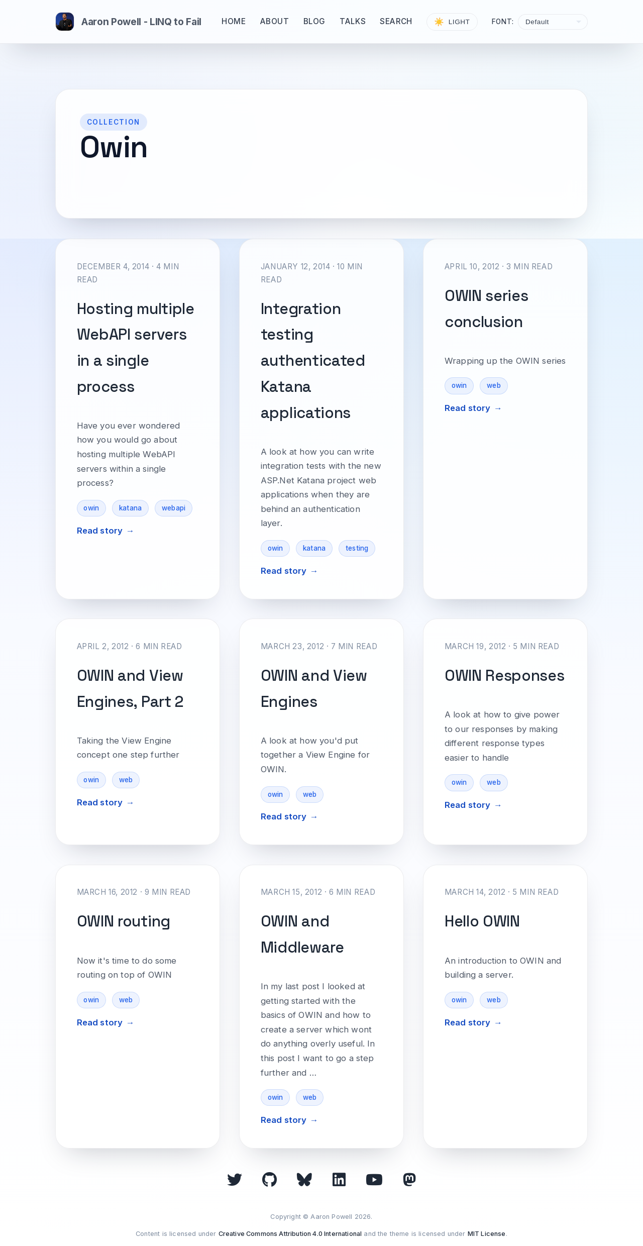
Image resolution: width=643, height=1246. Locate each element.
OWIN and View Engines (314, 688)
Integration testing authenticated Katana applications (313, 361)
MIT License (487, 1233)
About (274, 21)
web (494, 385)
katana (130, 508)
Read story (100, 531)
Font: (503, 22)
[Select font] (553, 22)
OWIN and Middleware (302, 934)
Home (234, 21)
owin (91, 508)
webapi (173, 508)
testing (357, 548)
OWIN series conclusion (486, 309)
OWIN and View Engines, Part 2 (130, 688)
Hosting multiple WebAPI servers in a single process (135, 347)
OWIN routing (123, 921)
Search (396, 21)
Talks (353, 21)
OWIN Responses (505, 675)
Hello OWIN (482, 921)
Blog (314, 21)
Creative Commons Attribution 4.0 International (290, 1233)
